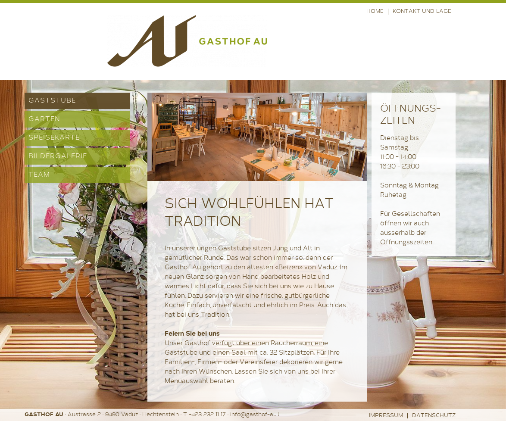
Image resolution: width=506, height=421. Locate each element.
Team (39, 175)
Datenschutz (434, 415)
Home (375, 11)
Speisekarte (54, 137)
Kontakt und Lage (422, 11)
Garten (44, 119)
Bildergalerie (57, 156)
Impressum (386, 415)
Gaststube (52, 100)
